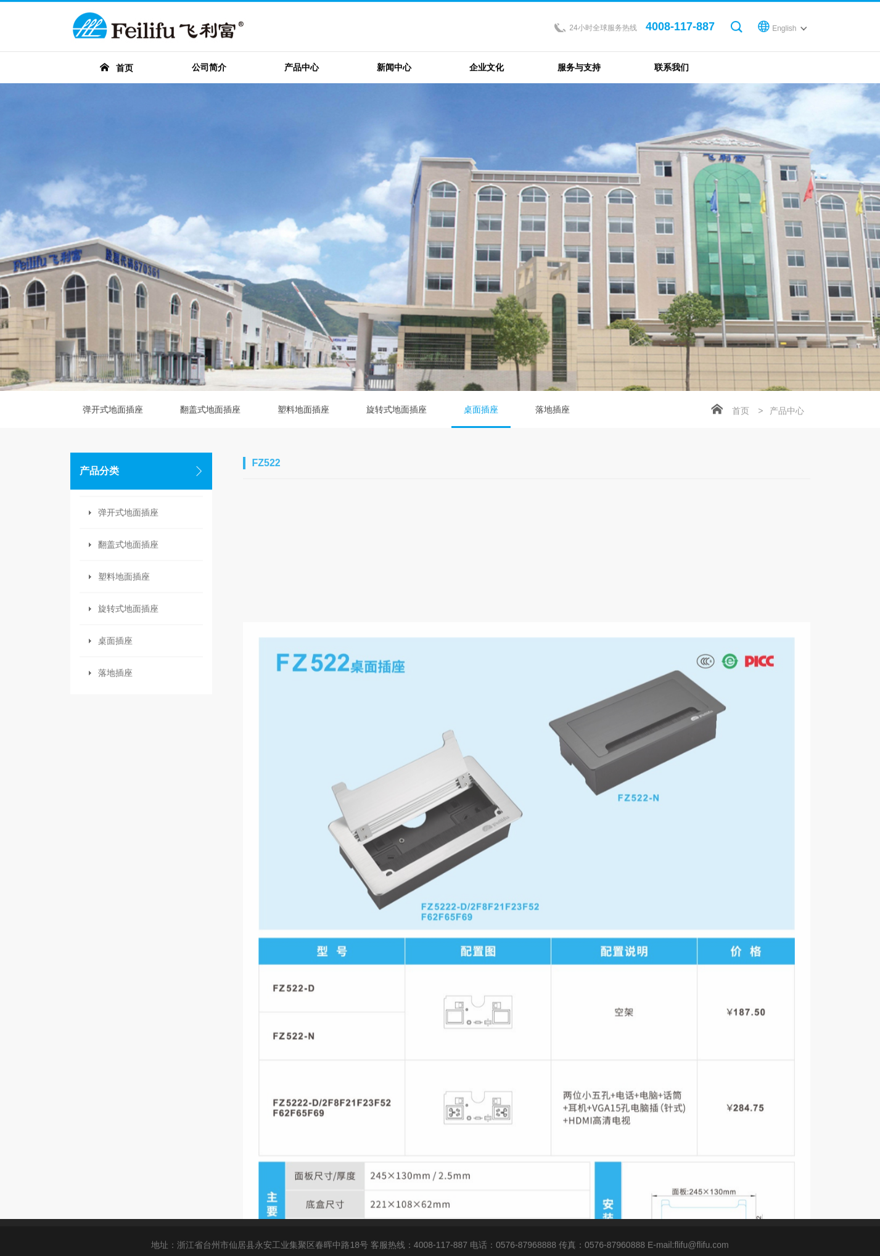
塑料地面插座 (303, 411)
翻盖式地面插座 (210, 411)
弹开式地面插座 (113, 411)
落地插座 (115, 674)
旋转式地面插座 (396, 411)
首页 (740, 412)
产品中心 (787, 412)
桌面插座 (481, 417)
